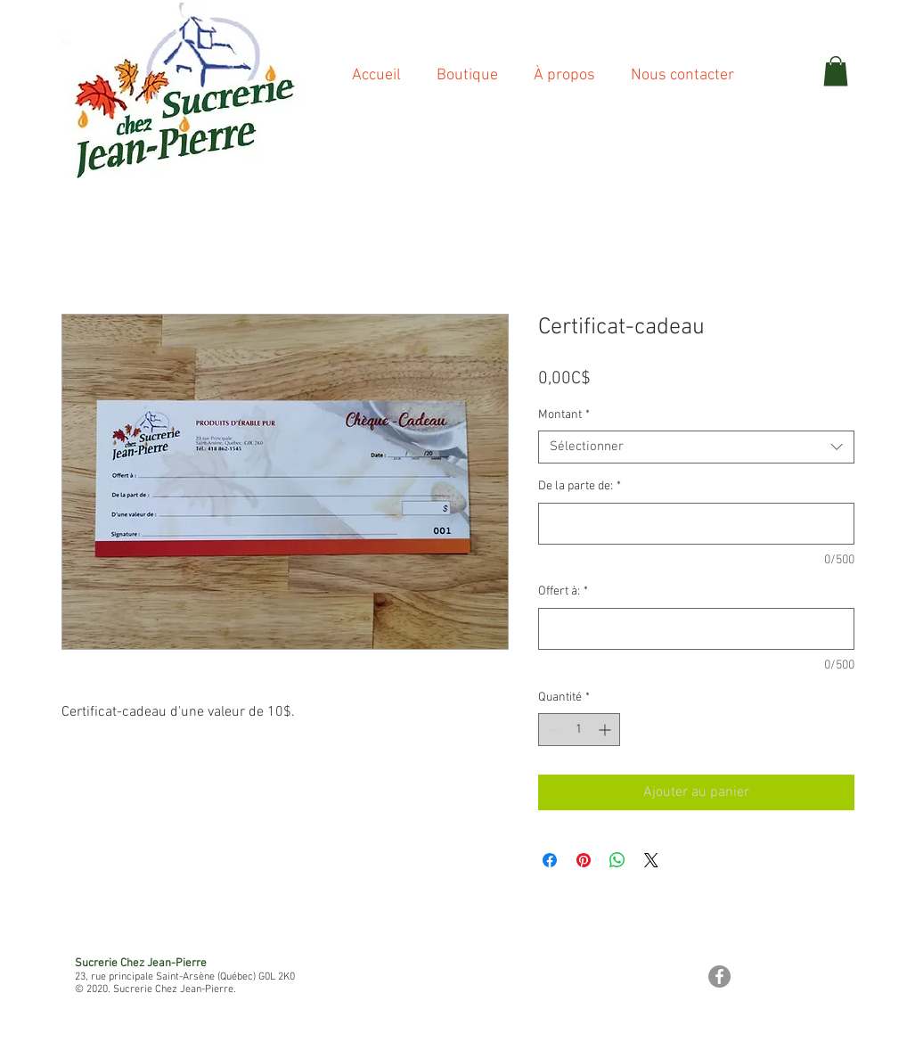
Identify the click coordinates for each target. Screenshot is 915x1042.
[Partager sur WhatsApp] (617, 860)
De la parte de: (579, 486)
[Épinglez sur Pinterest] (583, 860)
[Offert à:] (696, 629)
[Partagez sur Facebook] (549, 860)
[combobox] (696, 447)
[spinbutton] (579, 729)
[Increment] (606, 729)
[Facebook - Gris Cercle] (719, 976)
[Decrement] (552, 729)
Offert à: (563, 591)
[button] (835, 71)
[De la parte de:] (696, 524)
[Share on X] (651, 860)
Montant (564, 415)
